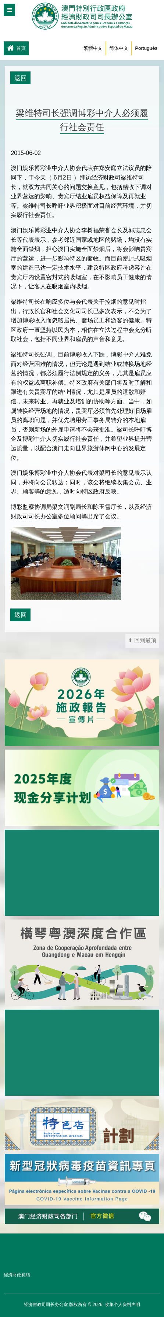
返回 (20, 78)
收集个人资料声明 (122, 1304)
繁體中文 (93, 48)
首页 (16, 48)
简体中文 (118, 48)
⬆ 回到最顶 (142, 640)
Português (146, 48)
